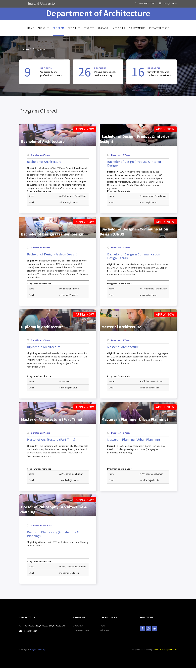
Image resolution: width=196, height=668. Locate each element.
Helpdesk (104, 630)
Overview (78, 625)
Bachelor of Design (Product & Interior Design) (134, 163)
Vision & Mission (81, 630)
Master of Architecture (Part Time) (51, 439)
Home (30, 27)
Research (103, 27)
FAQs (102, 625)
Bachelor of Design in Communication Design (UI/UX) (133, 256)
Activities (119, 27)
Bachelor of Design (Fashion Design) (52, 254)
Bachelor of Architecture (44, 161)
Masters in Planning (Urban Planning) (133, 439)
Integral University (37, 649)
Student (89, 27)
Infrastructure (159, 27)
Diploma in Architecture (43, 347)
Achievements (137, 27)
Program (58, 27)
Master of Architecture (123, 347)
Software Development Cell (165, 649)
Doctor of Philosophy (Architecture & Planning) (53, 534)
